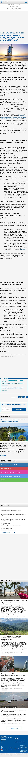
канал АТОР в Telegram (13, 380)
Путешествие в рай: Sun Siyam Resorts (8, 529)
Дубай (10, 354)
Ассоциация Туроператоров (6, 1)
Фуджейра (7, 356)
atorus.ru (11, 755)
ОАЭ (1, 354)
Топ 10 (3, 480)
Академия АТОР (14, 10)
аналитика (4, 723)
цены (16, 616)
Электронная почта (5, 407)
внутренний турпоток (14, 652)
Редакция (3, 739)
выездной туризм (5, 688)
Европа (11, 688)
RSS (1, 742)
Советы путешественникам (11, 472)
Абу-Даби (2, 356)
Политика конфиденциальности (6, 737)
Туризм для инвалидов (14, 8)
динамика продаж (21, 616)
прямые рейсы (21, 723)
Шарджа (23, 354)
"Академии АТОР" (5, 390)
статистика (5, 354)
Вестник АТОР (6, 468)
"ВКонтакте (19, 383)
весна (13, 616)
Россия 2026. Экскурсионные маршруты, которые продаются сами (13, 515)
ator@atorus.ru (9, 749)
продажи (8, 616)
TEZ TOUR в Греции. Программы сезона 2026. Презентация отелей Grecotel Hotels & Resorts (13, 520)
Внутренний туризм (5, 652)
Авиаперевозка (15, 723)
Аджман (19, 354)
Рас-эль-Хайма (14, 354)
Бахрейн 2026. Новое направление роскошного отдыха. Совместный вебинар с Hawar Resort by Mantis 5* (12, 525)
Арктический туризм (14, 4)
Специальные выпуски (9, 464)
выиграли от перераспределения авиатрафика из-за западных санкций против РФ (13, 117)
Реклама (3, 740)
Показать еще (14, 728)
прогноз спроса (12, 356)
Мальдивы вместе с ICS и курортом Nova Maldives (11, 510)
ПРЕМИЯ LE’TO (14, 6)
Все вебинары (6, 532)
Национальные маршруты (10, 476)
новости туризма (5, 653)
